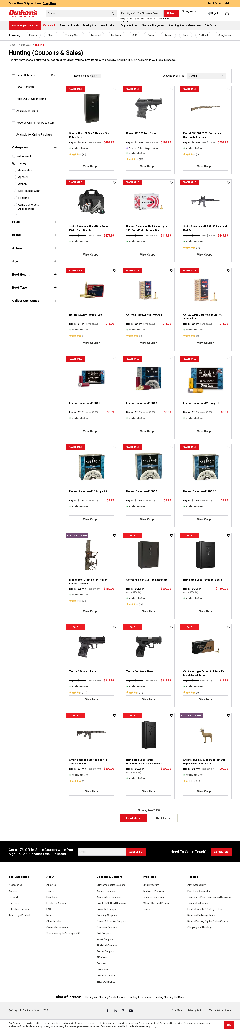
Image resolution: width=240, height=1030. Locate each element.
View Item (148, 611)
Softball (203, 35)
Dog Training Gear (29, 190)
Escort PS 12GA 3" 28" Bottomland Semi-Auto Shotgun (202, 135)
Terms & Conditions (220, 1010)
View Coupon (91, 166)
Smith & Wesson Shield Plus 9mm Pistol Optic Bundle (88, 228)
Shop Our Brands (106, 981)
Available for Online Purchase (34, 134)
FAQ (48, 909)
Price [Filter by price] (34, 222)
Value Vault (24, 156)
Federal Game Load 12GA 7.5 (199, 491)
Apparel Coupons (106, 891)
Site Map (177, 1010)
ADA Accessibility (196, 885)
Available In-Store (27, 110)
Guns (185, 35)
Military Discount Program (157, 903)
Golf (134, 35)
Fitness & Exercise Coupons (111, 921)
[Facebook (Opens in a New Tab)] (108, 1010)
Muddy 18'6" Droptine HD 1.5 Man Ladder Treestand (88, 581)
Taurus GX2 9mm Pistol (139, 671)
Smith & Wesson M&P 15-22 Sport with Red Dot (205, 228)
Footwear (116, 35)
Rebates (101, 963)
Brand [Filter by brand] (34, 235)
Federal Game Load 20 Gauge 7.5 (88, 491)
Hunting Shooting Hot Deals (169, 997)
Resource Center (106, 975)
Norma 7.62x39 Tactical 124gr (86, 314)
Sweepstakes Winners (58, 927)
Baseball (96, 35)
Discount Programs (153, 897)
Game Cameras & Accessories (28, 206)
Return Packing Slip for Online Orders (207, 921)
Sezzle (146, 909)
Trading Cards (73, 35)
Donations (52, 897)
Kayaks (33, 35)
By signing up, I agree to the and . (145, 20)
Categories (34, 147)
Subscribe (135, 851)
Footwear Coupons (107, 927)
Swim (151, 35)
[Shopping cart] (227, 13)
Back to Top (163, 818)
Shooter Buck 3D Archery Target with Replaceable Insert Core (204, 761)
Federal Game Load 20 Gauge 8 (201, 403)
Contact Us (221, 851)
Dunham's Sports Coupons (111, 885)
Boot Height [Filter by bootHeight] (34, 274)
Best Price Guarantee (199, 891)
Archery (22, 184)
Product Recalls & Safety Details (204, 909)
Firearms (23, 197)
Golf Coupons (104, 933)
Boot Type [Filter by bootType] (34, 287)
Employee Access (56, 903)
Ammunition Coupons (109, 897)
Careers (50, 891)
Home (12, 45)
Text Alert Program (153, 891)
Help (227, 3)
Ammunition (25, 170)
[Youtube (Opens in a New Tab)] (131, 1010)
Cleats (51, 35)
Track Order (215, 3)
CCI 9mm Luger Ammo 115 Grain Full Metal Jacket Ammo (204, 673)
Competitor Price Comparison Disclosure (209, 897)
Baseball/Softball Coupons (111, 903)
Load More (133, 818)
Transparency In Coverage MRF (63, 933)
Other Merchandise (19, 909)
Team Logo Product (19, 915)
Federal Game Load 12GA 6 (141, 403)
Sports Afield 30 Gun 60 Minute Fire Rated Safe (89, 135)
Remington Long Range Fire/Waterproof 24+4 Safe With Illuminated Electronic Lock (144, 762)
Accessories (15, 885)
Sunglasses (224, 35)
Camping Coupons (107, 915)
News (49, 915)
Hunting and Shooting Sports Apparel (105, 997)
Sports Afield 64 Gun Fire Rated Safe (146, 579)
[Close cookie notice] (237, 1022)
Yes (229, 1024)
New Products (25, 87)
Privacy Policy (152, 19)
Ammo (168, 35)
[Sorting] (206, 76)
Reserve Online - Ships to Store (35, 122)
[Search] (81, 13)
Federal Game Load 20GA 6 (141, 491)
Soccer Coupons (106, 951)
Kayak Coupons (105, 939)
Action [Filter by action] (34, 248)
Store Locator (53, 921)
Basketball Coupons (107, 909)
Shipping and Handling (199, 927)
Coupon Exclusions (197, 903)
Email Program (151, 885)
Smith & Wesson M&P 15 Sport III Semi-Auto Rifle (88, 761)
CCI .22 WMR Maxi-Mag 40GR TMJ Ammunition (203, 316)
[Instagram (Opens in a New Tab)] (123, 1010)
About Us (51, 885)
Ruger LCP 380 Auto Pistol (141, 133)
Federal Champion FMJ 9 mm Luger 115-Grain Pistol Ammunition (146, 228)
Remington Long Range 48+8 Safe (202, 579)
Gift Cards (102, 957)
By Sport (13, 897)
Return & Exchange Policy (201, 915)
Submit (171, 13)
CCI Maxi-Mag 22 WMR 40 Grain (144, 314)
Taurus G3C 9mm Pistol (83, 671)
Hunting (22, 163)
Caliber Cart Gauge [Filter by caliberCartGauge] (34, 300)
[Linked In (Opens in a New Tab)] (115, 1010)
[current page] (96, 76)
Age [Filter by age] (34, 261)
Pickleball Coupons (107, 945)
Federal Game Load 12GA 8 (84, 403)
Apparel (23, 177)
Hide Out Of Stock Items (31, 98)
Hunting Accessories (140, 997)
